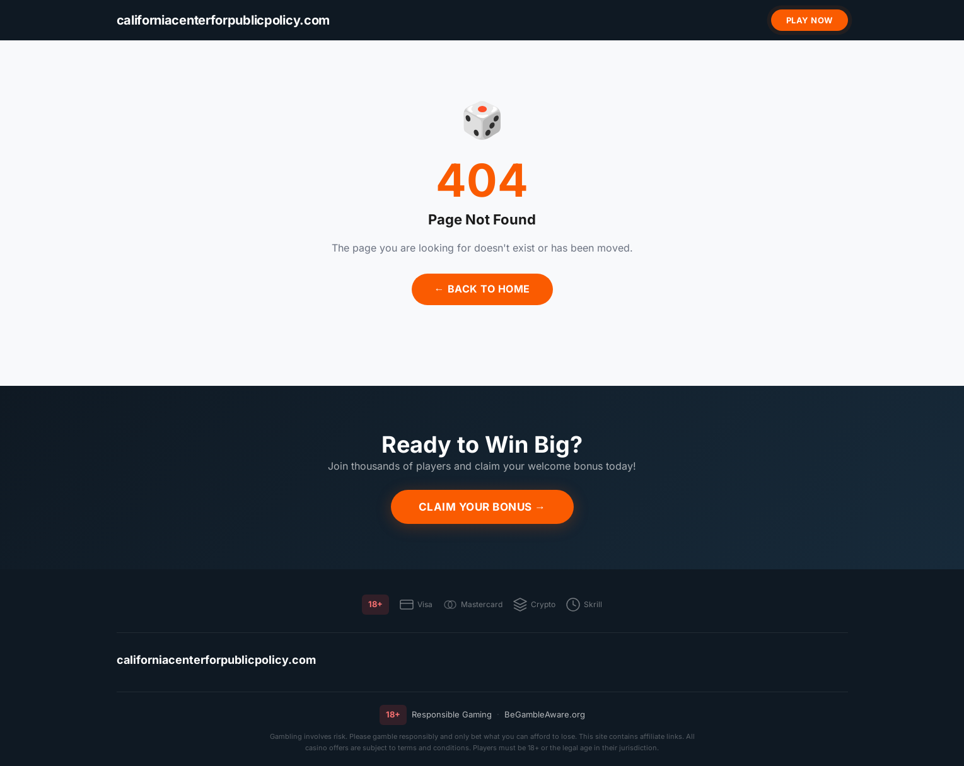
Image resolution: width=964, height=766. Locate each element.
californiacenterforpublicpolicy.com (216, 659)
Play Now (809, 20)
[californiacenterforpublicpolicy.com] (223, 20)
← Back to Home (482, 288)
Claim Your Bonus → (482, 507)
